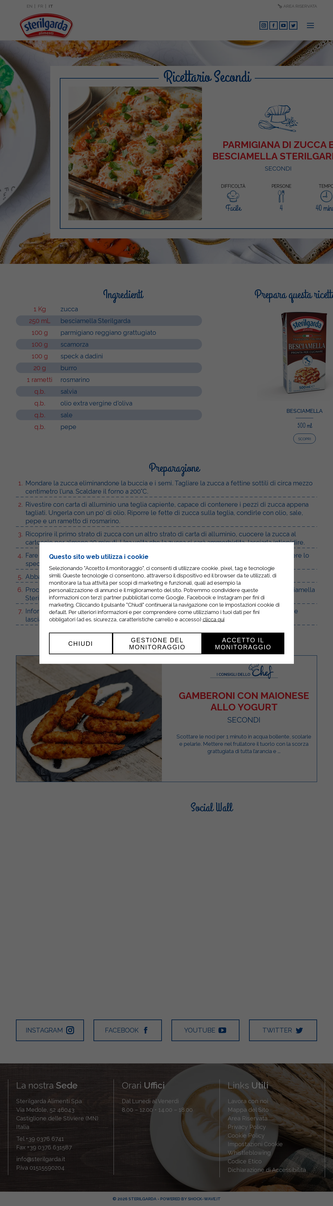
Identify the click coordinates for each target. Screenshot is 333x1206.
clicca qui (214, 619)
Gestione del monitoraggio (157, 643)
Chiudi (80, 643)
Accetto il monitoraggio (243, 643)
